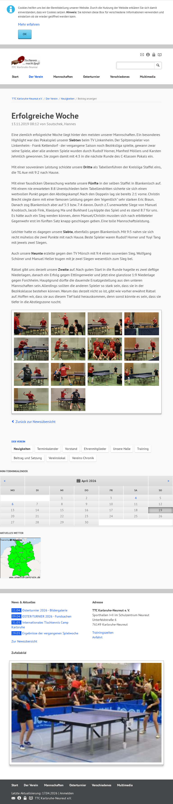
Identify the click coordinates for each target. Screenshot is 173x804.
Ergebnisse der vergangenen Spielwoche (44, 633)
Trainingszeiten (103, 633)
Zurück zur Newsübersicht (35, 421)
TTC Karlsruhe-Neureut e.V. (27, 98)
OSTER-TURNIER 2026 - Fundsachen (41, 616)
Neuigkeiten (68, 98)
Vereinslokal (57, 458)
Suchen (158, 65)
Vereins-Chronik (83, 458)
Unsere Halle (121, 449)
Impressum (148, 55)
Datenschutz (154, 55)
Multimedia (147, 77)
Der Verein (36, 77)
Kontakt (142, 55)
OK (25, 34)
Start (15, 77)
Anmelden (67, 793)
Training (143, 449)
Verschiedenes (120, 77)
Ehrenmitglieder (95, 449)
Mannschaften (63, 77)
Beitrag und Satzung (28, 458)
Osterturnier (91, 77)
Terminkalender (47, 449)
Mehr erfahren (29, 24)
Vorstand (71, 449)
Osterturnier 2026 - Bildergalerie (39, 610)
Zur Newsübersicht (24, 641)
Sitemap (160, 55)
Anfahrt (97, 637)
